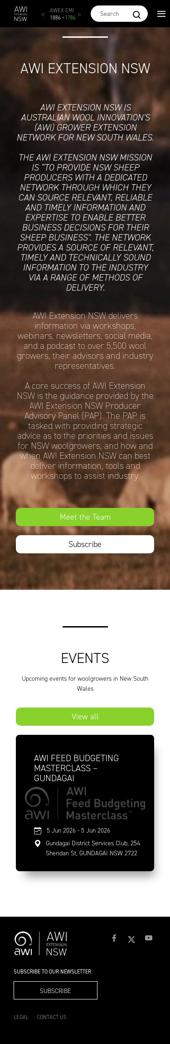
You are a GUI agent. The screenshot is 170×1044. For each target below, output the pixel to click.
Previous (48, 18)
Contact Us (52, 1017)
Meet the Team (85, 517)
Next (84, 18)
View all (85, 716)
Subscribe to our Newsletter (52, 972)
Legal (21, 1017)
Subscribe (85, 544)
